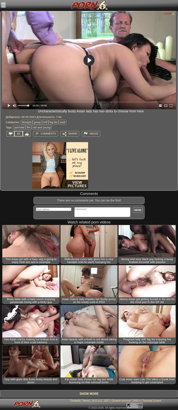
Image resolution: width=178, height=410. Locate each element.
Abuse (93, 133)
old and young (41, 127)
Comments (48, 133)
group (37, 122)
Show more (89, 393)
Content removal (121, 400)
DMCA (136, 400)
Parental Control (152, 400)
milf (45, 122)
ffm (29, 127)
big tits (54, 122)
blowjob (26, 122)
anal (62, 122)
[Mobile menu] (3, 5)
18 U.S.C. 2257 (101, 400)
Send (137, 210)
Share (72, 133)
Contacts (75, 400)
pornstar (19, 127)
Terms (86, 400)
